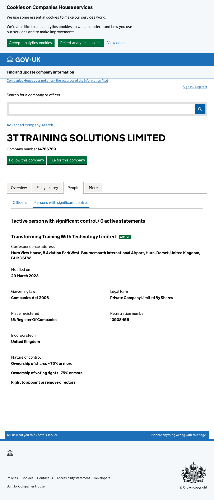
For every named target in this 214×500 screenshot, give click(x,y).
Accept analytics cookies (30, 42)
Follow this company (26, 160)
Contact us (45, 478)
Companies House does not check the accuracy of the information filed (57, 80)
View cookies (118, 43)
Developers (102, 478)
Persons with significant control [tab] (61, 202)
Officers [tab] (20, 202)
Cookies (27, 478)
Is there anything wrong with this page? (179, 435)
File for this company (67, 160)
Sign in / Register (195, 87)
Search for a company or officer (33, 95)
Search (200, 109)
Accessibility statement (73, 478)
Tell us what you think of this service (32, 435)
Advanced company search (30, 125)
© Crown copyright (193, 487)
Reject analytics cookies (81, 42)
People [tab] (73, 187)
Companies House (31, 486)
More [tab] (93, 187)
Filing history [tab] (47, 187)
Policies (12, 478)
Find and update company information (40, 72)
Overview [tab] (19, 187)
